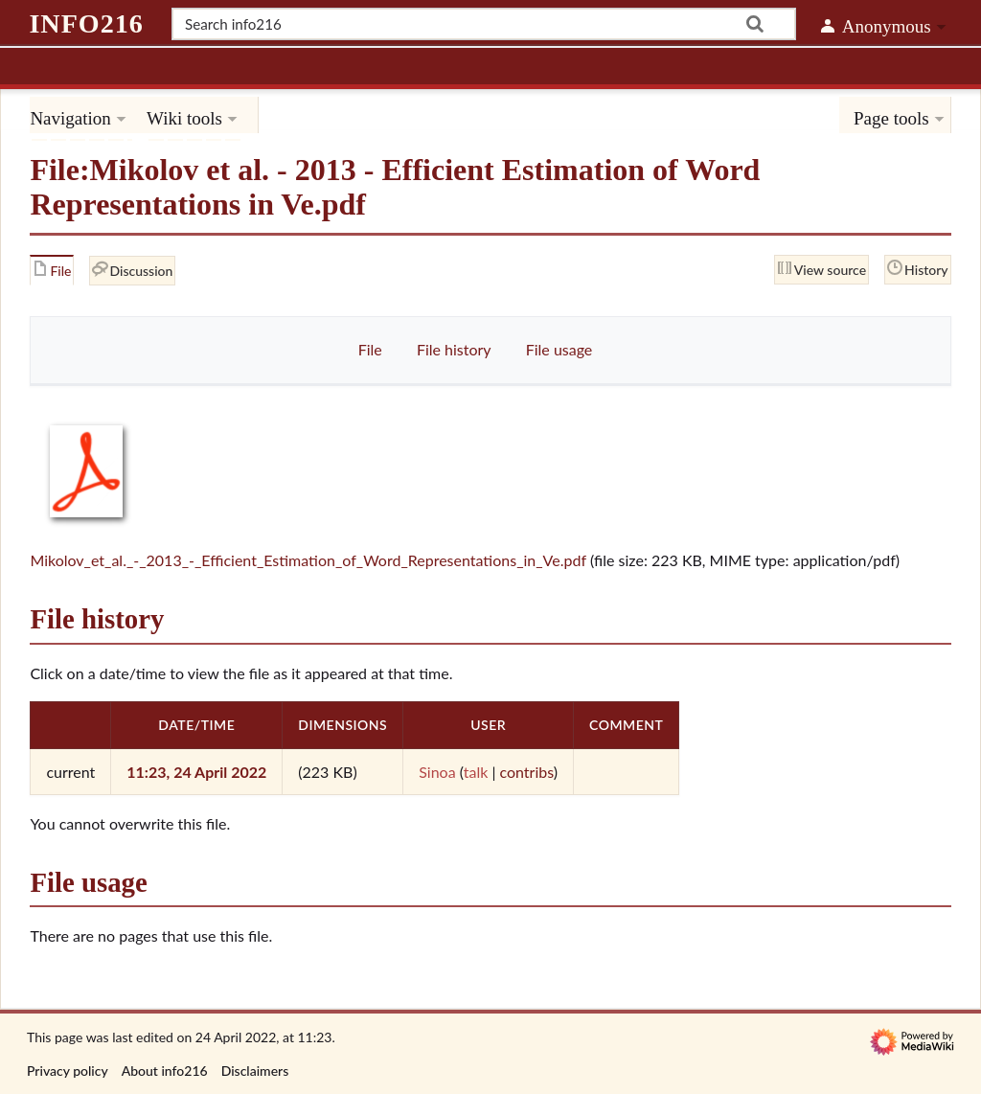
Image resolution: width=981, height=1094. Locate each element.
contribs (526, 772)
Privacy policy (67, 1070)
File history (454, 349)
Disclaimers (255, 1070)
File (370, 349)
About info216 (165, 1070)
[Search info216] (483, 24)
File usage (559, 349)
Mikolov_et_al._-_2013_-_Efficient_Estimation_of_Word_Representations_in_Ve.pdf (308, 560)
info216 (86, 23)
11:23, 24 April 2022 (196, 772)
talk (476, 772)
